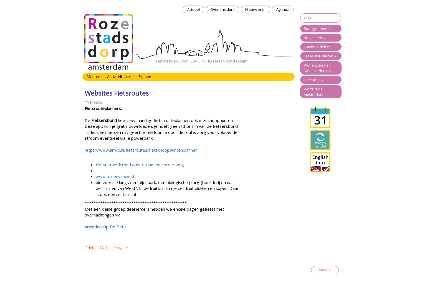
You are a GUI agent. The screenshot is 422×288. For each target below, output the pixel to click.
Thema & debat (317, 46)
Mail (103, 247)
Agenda (282, 9)
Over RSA (313, 79)
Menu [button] (93, 76)
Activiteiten (315, 37)
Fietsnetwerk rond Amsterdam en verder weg (140, 164)
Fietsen (144, 76)
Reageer (120, 247)
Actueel (193, 9)
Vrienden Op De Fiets (105, 227)
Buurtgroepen (317, 28)
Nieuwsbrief (255, 9)
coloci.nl (325, 269)
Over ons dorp (222, 9)
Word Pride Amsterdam (313, 91)
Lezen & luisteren (320, 55)
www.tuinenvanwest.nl (117, 176)
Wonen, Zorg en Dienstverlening (319, 68)
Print (89, 247)
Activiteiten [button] (119, 76)
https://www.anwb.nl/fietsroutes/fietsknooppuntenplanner (141, 150)
